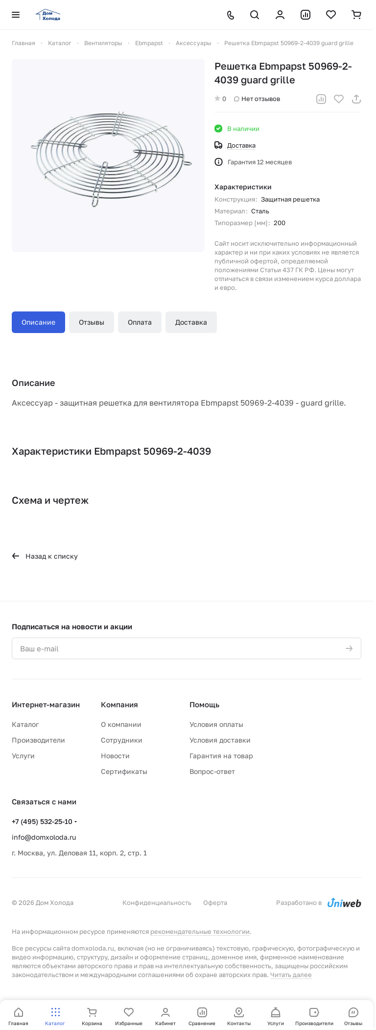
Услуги (23, 755)
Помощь (204, 704)
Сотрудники (121, 740)
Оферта (215, 902)
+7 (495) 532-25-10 (42, 821)
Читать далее (291, 974)
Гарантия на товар (221, 755)
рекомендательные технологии (200, 931)
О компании (121, 724)
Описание (38, 322)
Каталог (25, 724)
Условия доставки (220, 740)
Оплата (140, 322)
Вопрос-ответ (212, 771)
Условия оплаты (216, 724)
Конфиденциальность (156, 902)
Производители (38, 740)
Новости (115, 755)
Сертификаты (124, 771)
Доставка (191, 322)
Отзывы (91, 322)
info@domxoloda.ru (44, 837)
